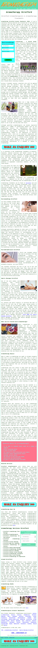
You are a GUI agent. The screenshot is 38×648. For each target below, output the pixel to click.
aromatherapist (14, 76)
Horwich (34, 614)
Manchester (4, 622)
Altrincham (4, 619)
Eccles (18, 622)
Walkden (18, 620)
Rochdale (12, 622)
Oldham (29, 617)
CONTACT (28, 8)
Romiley (3, 616)
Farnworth (4, 617)
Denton (12, 620)
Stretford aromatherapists (9, 466)
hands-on (34, 98)
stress (18, 340)
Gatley (5, 625)
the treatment (28, 76)
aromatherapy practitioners (23, 613)
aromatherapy (23, 30)
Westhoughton (21, 617)
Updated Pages (11, 637)
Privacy (36, 637)
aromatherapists (8, 522)
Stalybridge (4, 623)
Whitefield (12, 617)
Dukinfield (25, 622)
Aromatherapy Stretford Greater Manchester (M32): (15, 21)
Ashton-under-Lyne (14, 619)
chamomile (21, 112)
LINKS (21, 8)
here (14, 525)
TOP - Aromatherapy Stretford (9, 630)
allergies (12, 340)
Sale (23, 620)
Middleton (33, 622)
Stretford (28, 183)
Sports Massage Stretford (26, 630)
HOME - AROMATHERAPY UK (19, 632)
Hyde (35, 617)
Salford (21, 616)
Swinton (19, 614)
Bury (9, 616)
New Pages (6, 637)
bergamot (33, 112)
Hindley (30, 623)
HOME (17, 8)
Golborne (22, 619)
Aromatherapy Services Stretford (15, 528)
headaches (25, 340)
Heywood (15, 616)
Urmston (34, 620)
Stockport (23, 623)
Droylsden (28, 616)
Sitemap (2, 637)
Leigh (34, 616)
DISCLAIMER (34, 8)
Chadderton (27, 614)
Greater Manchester (16, 492)
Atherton (28, 620)
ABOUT (24, 8)
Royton (35, 623)
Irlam (34, 619)
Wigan (10, 623)
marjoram (3, 113)
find (6, 512)
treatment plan (10, 75)
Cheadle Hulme (5, 620)
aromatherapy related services (26, 491)
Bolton (13, 614)
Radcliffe (16, 623)
